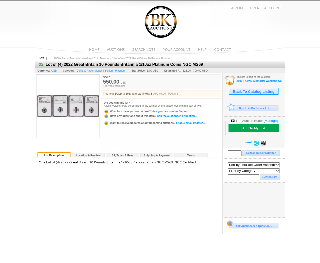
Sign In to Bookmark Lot (249, 108)
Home (94, 49)
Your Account (176, 49)
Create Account (265, 8)
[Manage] (270, 121)
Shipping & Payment (157, 155)
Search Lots (144, 49)
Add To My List (253, 128)
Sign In (236, 8)
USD (54, 70)
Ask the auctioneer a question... (150, 115)
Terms (191, 155)
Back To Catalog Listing (253, 92)
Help (202, 49)
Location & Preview (88, 155)
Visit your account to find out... (147, 111)
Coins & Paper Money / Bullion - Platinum (100, 70)
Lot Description (54, 155)
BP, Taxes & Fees (123, 155)
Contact (222, 49)
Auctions (116, 49)
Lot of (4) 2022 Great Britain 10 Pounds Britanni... (143, 58)
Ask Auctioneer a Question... (250, 225)
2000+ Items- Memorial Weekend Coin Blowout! (82, 58)
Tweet (247, 142)
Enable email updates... (155, 122)
